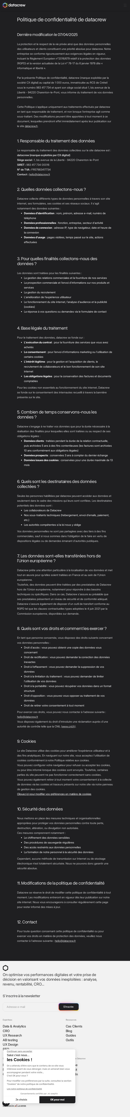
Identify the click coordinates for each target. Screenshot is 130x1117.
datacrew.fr (31, 126)
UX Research (12, 1035)
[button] (125, 5)
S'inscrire (68, 1006)
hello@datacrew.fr (39, 174)
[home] (14, 5)
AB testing (10, 1040)
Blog (69, 1031)
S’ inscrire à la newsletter (21, 995)
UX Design (10, 1045)
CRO (6, 1031)
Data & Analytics (14, 1026)
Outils (70, 1040)
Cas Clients (74, 1026)
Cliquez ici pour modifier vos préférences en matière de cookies (54, 794)
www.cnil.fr (68, 726)
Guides (71, 1035)
